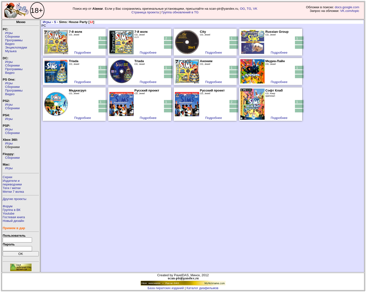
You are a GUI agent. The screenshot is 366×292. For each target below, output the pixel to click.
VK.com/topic (349, 11)
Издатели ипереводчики (12, 182)
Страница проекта (145, 12)
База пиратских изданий (166, 288)
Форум (8, 206)
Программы (14, 40)
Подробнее (82, 52)
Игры (9, 33)
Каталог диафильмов (203, 288)
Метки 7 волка (13, 191)
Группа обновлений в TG (180, 12)
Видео (10, 44)
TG (249, 8)
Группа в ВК (11, 210)
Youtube (8, 213)
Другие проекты (14, 199)
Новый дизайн (13, 221)
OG (242, 8)
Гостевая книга (14, 217)
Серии (7, 177)
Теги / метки (12, 188)
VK (255, 8)
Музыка (10, 51)
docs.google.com (347, 7)
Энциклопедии (16, 47)
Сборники (12, 36)
